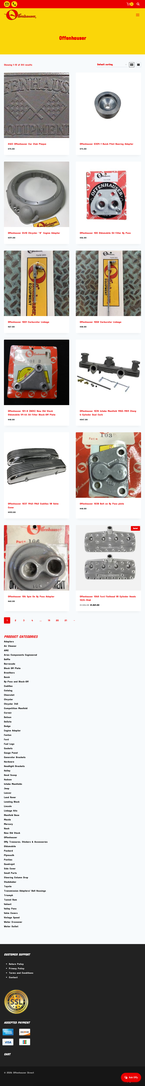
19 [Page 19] (49, 620)
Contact (13, 977)
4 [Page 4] (32, 620)
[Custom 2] (14, 4)
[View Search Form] (138, 4)
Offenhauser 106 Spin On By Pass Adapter (31, 596)
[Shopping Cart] (130, 4)
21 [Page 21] (66, 620)
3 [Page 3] (23, 620)
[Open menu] (137, 15)
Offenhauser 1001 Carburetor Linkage (28, 321)
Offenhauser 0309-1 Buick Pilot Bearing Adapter (106, 143)
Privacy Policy (16, 968)
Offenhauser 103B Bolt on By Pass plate (102, 503)
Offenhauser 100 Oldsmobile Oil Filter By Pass (105, 232)
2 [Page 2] (15, 620)
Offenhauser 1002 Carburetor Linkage (100, 321)
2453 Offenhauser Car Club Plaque (27, 143)
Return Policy (16, 963)
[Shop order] (112, 64)
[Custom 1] (7, 4)
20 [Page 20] (57, 620)
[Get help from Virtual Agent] (131, 1077)
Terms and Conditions (21, 972)
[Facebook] (120, 1080)
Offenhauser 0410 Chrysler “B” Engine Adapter (34, 232)
